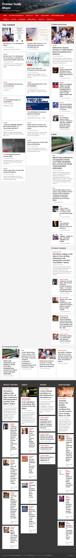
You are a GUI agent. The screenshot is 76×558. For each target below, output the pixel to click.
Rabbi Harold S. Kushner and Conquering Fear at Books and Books (37, 126)
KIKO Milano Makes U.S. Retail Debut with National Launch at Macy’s (66, 338)
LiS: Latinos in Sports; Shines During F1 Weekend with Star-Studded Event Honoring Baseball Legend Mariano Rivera (66, 122)
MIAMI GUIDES (31, 19)
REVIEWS (43, 385)
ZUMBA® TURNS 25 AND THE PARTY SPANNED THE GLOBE (66, 238)
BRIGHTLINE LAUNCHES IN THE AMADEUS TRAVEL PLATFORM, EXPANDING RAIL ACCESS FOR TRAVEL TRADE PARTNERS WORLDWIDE (10, 367)
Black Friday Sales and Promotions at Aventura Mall (36, 69)
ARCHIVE (6, 39)
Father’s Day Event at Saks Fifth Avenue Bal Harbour (13, 171)
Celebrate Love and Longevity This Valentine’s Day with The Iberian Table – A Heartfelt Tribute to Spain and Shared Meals (69, 450)
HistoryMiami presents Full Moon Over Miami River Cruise (32, 491)
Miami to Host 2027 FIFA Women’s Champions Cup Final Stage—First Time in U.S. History (32, 518)
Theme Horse (31, 555)
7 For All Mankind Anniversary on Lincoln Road (13, 85)
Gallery (55, 45)
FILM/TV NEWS (45, 15)
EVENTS (5, 19)
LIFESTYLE (29, 15)
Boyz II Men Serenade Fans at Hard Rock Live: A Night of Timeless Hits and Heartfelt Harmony (46, 423)
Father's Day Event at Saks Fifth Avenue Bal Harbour (37, 143)
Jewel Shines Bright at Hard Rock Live (46, 448)
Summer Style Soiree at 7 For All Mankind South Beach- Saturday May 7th (37, 45)
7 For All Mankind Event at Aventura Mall (11, 155)
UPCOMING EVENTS (26, 400)
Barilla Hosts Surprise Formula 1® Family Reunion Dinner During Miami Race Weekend (47, 363)
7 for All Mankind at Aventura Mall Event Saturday (36, 113)
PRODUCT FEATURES (10, 385)
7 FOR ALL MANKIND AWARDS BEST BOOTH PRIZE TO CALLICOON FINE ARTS (12, 126)
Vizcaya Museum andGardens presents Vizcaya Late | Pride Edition (32, 466)
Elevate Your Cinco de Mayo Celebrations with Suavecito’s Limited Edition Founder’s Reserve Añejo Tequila (66, 304)
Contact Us (50, 19)
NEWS (37, 15)
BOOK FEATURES (64, 385)
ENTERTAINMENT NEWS (57, 15)
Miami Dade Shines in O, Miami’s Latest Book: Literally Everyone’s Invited (69, 480)
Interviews (22, 19)
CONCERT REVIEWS (44, 389)
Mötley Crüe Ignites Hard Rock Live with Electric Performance (47, 437)
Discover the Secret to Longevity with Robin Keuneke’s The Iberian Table (69, 532)
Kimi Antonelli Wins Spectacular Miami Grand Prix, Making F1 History (66, 106)
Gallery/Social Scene (59, 24)
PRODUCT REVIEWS (59, 248)
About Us (41, 19)
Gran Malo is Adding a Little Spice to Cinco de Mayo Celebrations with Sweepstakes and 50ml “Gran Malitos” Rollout (63, 258)
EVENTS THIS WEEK (26, 398)
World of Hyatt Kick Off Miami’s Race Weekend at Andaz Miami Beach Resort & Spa (66, 73)
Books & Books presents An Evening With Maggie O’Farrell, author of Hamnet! (32, 439)
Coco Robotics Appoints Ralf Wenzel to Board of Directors (66, 225)
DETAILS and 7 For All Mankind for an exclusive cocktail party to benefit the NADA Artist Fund (13, 58)
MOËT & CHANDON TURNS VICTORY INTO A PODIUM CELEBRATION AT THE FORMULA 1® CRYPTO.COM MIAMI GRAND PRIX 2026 (66, 90)
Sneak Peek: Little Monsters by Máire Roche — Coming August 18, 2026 (69, 506)
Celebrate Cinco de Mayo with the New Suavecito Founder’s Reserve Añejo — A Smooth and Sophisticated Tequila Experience (66, 286)
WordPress (49, 555)
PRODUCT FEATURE (57, 252)
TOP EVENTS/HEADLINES (15, 15)
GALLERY (13, 19)
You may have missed (10, 347)
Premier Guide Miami (9, 47)
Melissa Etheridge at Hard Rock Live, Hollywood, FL (47, 458)
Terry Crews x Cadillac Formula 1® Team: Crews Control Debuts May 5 (66, 211)
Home (5, 15)
